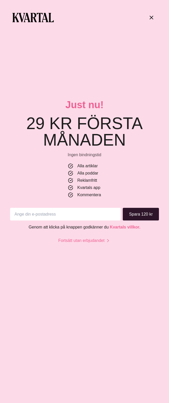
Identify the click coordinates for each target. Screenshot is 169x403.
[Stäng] (151, 17)
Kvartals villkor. (125, 227)
